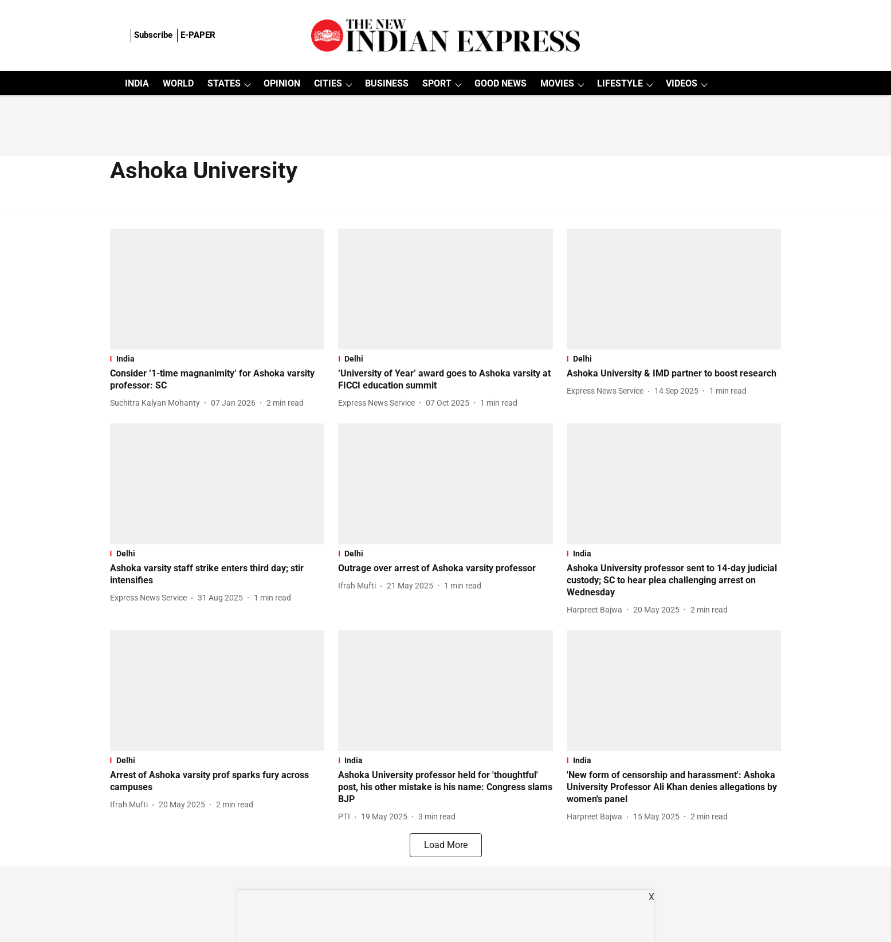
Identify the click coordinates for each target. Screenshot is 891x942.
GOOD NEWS (500, 83)
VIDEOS (681, 83)
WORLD (178, 83)
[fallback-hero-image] (217, 289)
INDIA (137, 83)
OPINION (282, 83)
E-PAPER (197, 35)
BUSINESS (387, 83)
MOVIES (557, 83)
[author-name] (157, 403)
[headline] (217, 380)
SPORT (437, 83)
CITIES (328, 83)
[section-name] (217, 358)
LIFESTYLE (620, 83)
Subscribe (153, 35)
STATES (224, 83)
